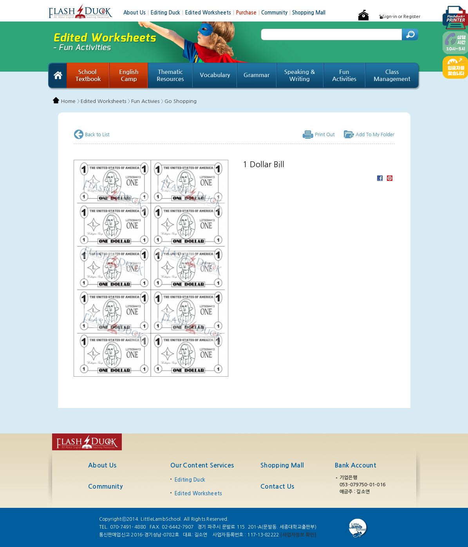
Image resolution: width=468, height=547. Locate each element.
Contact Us (277, 486)
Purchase (248, 12)
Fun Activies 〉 (147, 101)
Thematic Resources (170, 76)
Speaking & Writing (300, 76)
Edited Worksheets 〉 (105, 101)
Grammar (257, 76)
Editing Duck (167, 12)
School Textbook (88, 76)
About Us (136, 12)
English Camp (129, 76)
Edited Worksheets (210, 12)
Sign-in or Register (401, 16)
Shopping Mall (308, 12)
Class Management (393, 76)
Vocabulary (215, 76)
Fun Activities (345, 76)
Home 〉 (70, 101)
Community (276, 12)
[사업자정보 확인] (298, 535)
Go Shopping (180, 101)
